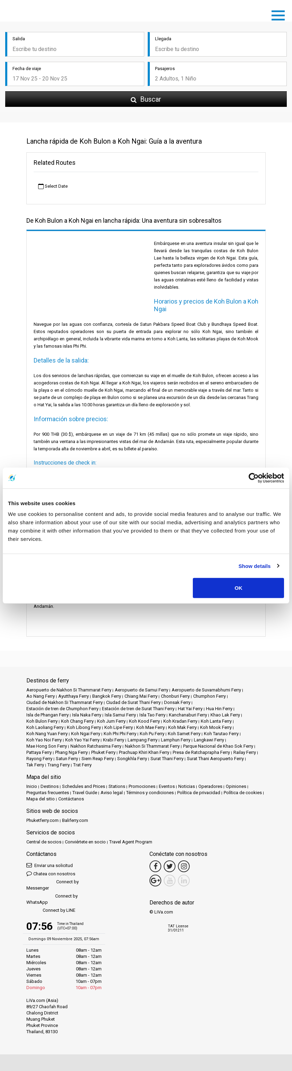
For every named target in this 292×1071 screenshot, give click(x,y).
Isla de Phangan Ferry (47, 714)
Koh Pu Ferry (152, 733)
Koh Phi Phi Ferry (120, 733)
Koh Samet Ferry (184, 733)
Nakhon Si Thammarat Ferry (152, 746)
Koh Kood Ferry (144, 721)
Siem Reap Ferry (97, 758)
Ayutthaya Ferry (73, 696)
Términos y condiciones (150, 792)
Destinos (50, 786)
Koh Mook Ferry (216, 727)
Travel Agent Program (130, 841)
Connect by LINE (50, 910)
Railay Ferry (244, 752)
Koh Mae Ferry (150, 727)
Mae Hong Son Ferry (46, 746)
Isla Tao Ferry (152, 714)
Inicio (31, 786)
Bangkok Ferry (106, 696)
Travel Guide (84, 792)
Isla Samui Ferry (120, 714)
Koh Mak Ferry (182, 727)
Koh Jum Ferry (111, 721)
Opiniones (236, 786)
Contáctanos (71, 798)
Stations (117, 786)
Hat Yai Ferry (190, 708)
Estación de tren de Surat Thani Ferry (138, 708)
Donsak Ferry (177, 702)
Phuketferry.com (42, 820)
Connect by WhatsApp (52, 899)
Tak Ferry (35, 764)
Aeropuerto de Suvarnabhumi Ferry (206, 689)
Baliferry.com (75, 820)
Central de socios (43, 841)
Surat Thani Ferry (167, 758)
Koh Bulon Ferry (42, 721)
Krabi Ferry (113, 739)
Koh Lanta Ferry (216, 721)
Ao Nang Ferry (40, 696)
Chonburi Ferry (175, 696)
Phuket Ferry (103, 752)
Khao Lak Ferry (225, 714)
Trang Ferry (59, 764)
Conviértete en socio (85, 841)
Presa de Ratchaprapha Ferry (201, 752)
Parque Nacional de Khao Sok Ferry (218, 746)
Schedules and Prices (83, 786)
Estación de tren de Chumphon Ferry (62, 708)
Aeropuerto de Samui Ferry (141, 689)
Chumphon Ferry (209, 696)
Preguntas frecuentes (47, 792)
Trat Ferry (82, 764)
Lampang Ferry (142, 739)
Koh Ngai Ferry (85, 733)
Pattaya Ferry (39, 752)
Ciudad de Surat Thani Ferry (133, 702)
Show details (255, 566)
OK (238, 588)
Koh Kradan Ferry (180, 721)
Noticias (186, 786)
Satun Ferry (67, 758)
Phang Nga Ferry (71, 752)
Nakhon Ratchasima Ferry (95, 746)
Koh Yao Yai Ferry (82, 739)
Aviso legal (112, 792)
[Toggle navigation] (279, 14)
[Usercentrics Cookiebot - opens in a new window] (253, 478)
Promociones (142, 786)
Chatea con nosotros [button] (50, 873)
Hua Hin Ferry (219, 708)
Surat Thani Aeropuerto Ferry (215, 758)
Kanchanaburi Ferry (188, 714)
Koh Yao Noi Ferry (44, 739)
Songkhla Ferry (132, 758)
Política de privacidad (198, 792)
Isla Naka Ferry (86, 714)
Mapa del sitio (40, 798)
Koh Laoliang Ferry (44, 727)
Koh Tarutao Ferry (221, 733)
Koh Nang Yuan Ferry (47, 733)
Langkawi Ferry (209, 739)
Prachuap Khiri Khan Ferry (144, 752)
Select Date (53, 186)
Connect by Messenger (52, 885)
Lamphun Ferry (175, 739)
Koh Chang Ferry (77, 721)
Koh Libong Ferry (84, 727)
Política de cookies (243, 792)
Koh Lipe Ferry (118, 727)
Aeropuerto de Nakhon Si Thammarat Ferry (68, 689)
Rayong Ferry (39, 758)
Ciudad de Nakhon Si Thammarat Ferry (64, 702)
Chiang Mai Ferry (140, 696)
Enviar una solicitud (49, 865)
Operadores (210, 786)
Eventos (167, 786)
